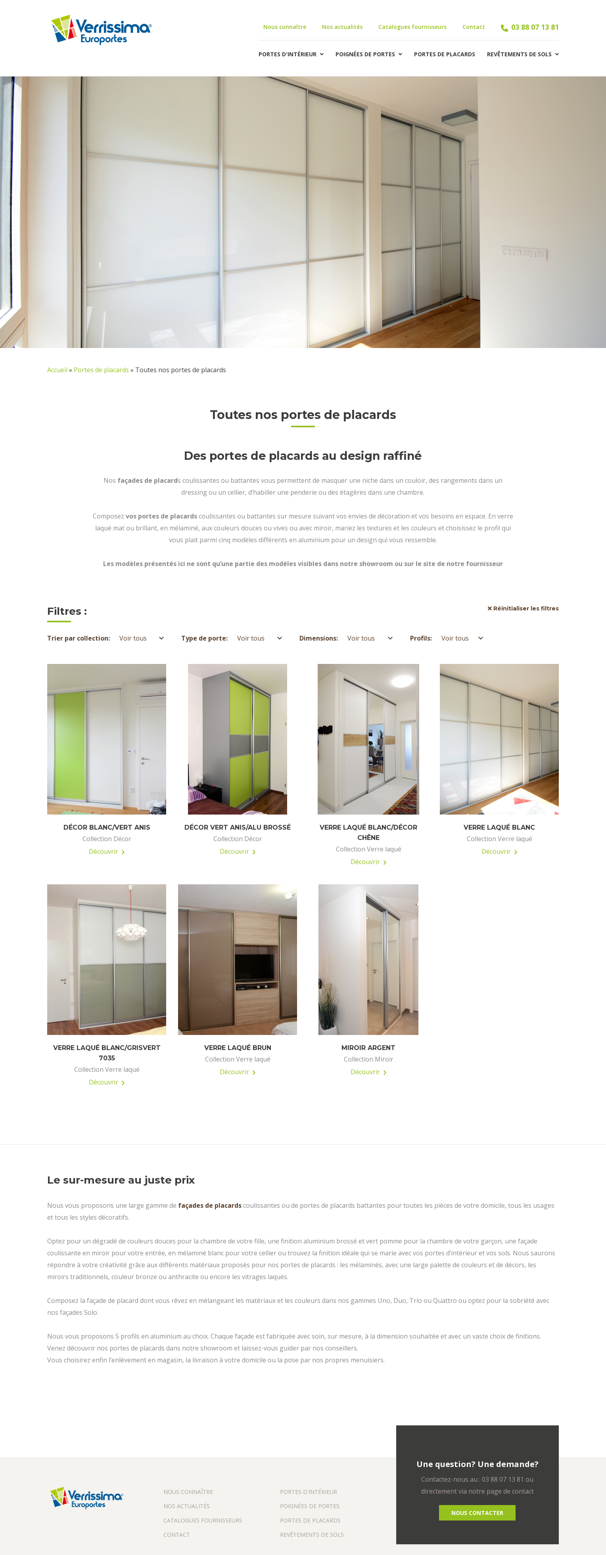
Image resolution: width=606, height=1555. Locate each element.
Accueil (57, 369)
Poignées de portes (369, 54)
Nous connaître (284, 27)
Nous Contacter (477, 1513)
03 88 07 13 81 (530, 27)
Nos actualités (342, 27)
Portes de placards (444, 54)
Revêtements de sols (523, 54)
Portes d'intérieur (291, 54)
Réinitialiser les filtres (523, 608)
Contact (473, 27)
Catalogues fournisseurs (412, 27)
